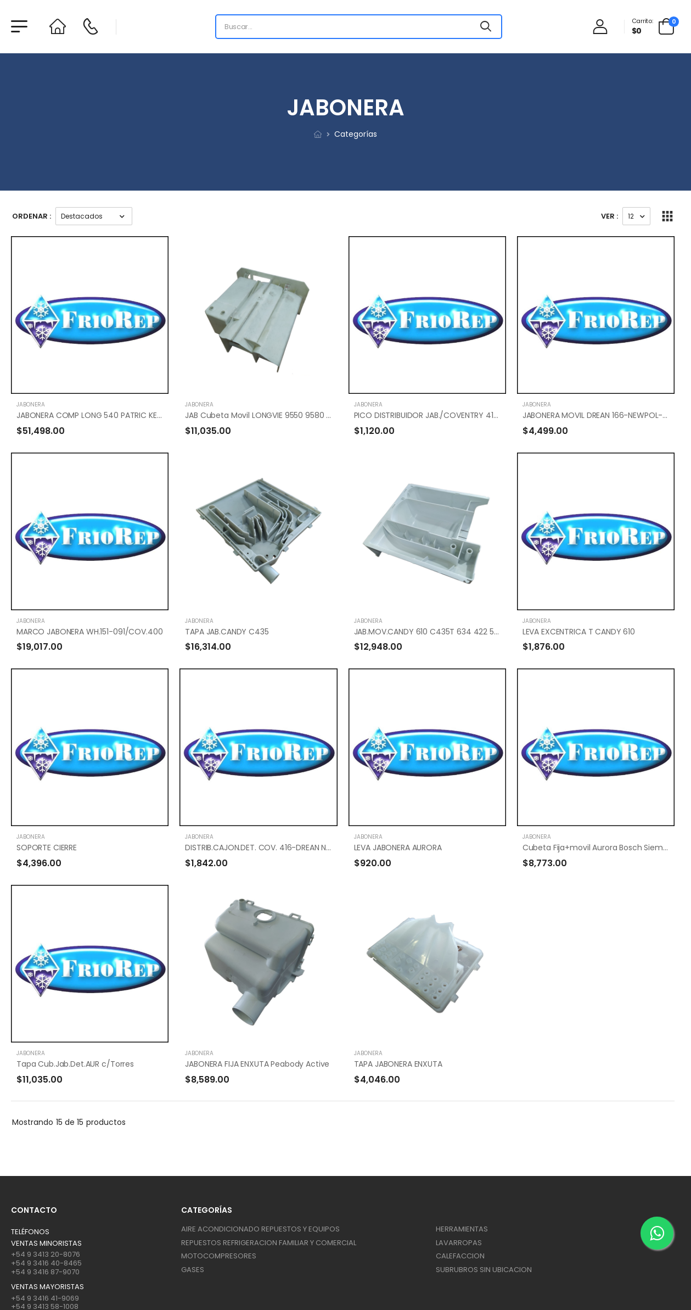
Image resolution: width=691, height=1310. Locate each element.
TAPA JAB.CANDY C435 (226, 631)
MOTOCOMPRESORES (218, 1256)
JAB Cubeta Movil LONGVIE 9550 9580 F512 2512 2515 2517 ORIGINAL (306, 415)
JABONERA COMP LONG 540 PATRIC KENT (91, 415)
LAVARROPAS (459, 1242)
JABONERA (30, 404)
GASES (192, 1269)
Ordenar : (31, 216)
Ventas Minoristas (46, 1243)
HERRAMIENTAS (462, 1229)
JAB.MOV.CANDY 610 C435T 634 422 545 (429, 631)
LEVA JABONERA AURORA (398, 847)
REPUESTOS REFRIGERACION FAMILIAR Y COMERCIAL (268, 1242)
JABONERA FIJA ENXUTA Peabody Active (257, 1063)
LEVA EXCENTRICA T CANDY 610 (579, 631)
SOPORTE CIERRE (46, 847)
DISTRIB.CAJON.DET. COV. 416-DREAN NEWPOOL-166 (279, 847)
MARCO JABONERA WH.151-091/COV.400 (89, 631)
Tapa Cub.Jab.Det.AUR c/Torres (75, 1063)
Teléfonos (30, 1232)
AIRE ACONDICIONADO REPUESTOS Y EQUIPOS (260, 1229)
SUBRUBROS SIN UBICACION (484, 1269)
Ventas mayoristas (47, 1287)
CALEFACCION (460, 1256)
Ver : (609, 216)
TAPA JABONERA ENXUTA (398, 1063)
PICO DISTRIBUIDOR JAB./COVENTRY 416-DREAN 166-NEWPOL (464, 415)
